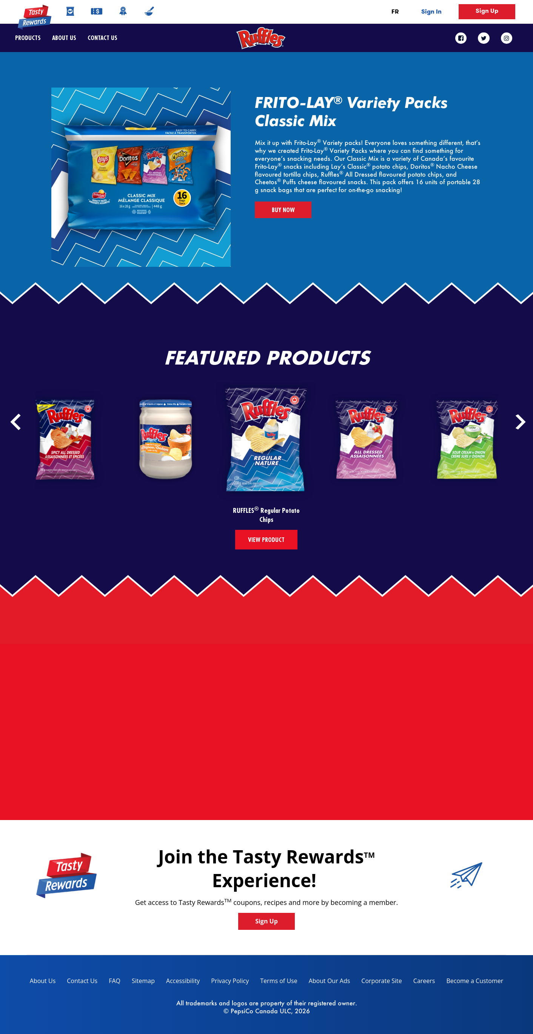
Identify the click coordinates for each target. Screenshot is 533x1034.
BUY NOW (283, 210)
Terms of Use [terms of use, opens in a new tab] (275, 982)
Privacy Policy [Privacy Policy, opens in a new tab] (227, 982)
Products (28, 38)
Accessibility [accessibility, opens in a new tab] (180, 982)
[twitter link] (483, 38)
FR (395, 11)
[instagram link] (506, 38)
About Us (64, 38)
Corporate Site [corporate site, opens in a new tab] (379, 982)
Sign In (431, 11)
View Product (266, 539)
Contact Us (99, 38)
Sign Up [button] (487, 11)
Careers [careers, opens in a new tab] (421, 982)
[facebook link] (463, 38)
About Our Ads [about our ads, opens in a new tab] (326, 982)
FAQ (114, 981)
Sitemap (143, 981)
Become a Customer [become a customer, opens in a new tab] (472, 982)
